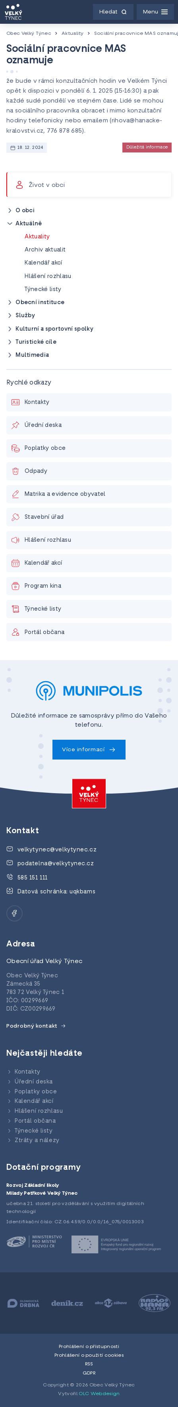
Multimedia (32, 355)
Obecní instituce (39, 303)
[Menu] (155, 12)
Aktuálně (28, 224)
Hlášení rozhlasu (48, 277)
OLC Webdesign (99, 1394)
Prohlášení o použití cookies (89, 1355)
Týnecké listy (43, 290)
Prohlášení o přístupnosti (89, 1346)
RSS (89, 1364)
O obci (25, 211)
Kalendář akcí (43, 263)
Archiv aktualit (45, 250)
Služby (25, 316)
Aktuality (73, 33)
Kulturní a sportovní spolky (54, 329)
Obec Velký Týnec (28, 33)
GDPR (89, 1373)
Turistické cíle (35, 342)
